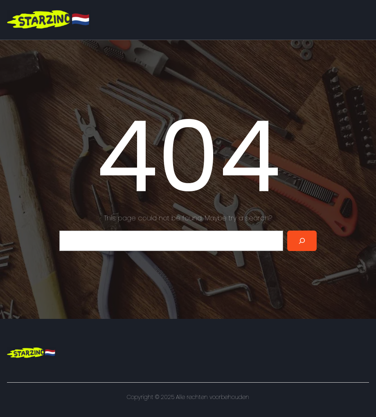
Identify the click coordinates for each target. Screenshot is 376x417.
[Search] (302, 241)
